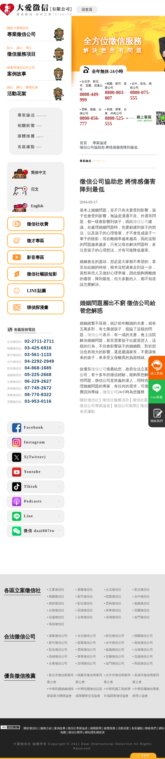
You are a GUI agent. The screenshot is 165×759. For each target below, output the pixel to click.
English (37, 206)
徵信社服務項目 (115, 400)
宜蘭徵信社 (142, 610)
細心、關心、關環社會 (35, 91)
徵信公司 (140, 222)
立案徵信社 (56, 589)
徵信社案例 (142, 400)
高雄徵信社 (85, 610)
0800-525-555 (115, 121)
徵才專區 (35, 240)
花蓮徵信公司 (143, 656)
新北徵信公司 (115, 636)
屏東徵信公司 (86, 656)
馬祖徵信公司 (143, 663)
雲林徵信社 (113, 603)
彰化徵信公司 (58, 649)
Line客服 (157, 397)
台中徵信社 (142, 596)
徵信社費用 (75, 732)
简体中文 (38, 173)
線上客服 (156, 373)
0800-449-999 (90, 97)
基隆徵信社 (85, 589)
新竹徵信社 (85, 596)
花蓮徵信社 (56, 617)
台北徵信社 (113, 589)
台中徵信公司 (115, 642)
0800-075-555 (140, 95)
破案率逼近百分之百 (35, 71)
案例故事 (59, 728)
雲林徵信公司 (86, 649)
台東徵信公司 (58, 663)
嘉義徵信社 (142, 603)
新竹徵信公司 (58, 642)
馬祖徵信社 (56, 624)
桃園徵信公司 (143, 636)
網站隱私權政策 (95, 732)
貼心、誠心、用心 (35, 51)
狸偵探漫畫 (37, 307)
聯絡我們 (150, 728)
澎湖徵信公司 (86, 663)
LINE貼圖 (36, 290)
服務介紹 (46, 728)
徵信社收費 (37, 224)
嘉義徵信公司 (115, 649)
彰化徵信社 (85, 603)
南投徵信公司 (143, 642)
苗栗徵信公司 (86, 642)
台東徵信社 (85, 617)
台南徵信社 (56, 610)
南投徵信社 (56, 603)
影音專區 (35, 257)
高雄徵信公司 (58, 656)
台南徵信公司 (143, 649)
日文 (35, 189)
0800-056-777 (90, 121)
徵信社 (25, 744)
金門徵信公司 (115, 663)
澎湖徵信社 (113, 617)
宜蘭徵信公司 (115, 656)
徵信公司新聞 (125, 406)
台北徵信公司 (86, 636)
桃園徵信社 (56, 596)
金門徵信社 (142, 617)
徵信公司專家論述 (95, 406)
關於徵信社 (89, 400)
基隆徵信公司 (58, 636)
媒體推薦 (109, 728)
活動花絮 (123, 728)
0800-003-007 (115, 95)
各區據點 (137, 728)
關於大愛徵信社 (35, 31)
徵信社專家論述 (78, 728)
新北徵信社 (142, 589)
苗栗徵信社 (113, 596)
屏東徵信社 (113, 610)
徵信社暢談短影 (42, 274)
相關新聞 (95, 728)
